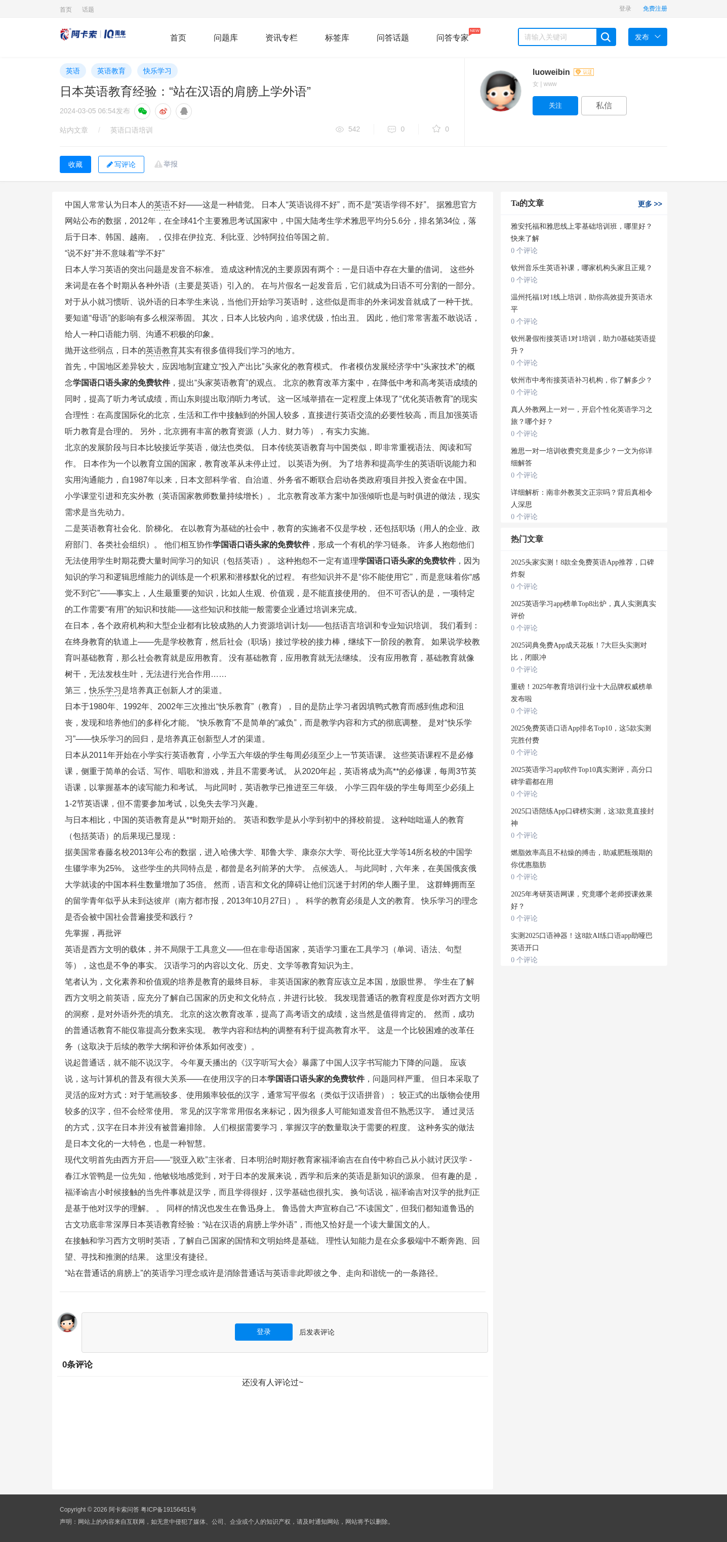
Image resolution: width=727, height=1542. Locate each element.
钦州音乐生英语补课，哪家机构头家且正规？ (582, 268)
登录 (625, 8)
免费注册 (655, 8)
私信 (604, 105)
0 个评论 (524, 250)
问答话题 (393, 37)
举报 (171, 164)
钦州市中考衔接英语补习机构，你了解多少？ (582, 380)
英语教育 (111, 71)
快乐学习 (157, 71)
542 (348, 130)
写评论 (121, 164)
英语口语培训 (131, 130)
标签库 (337, 37)
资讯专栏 (281, 37)
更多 (650, 204)
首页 (66, 9)
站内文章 (74, 130)
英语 (73, 71)
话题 (88, 9)
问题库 (226, 37)
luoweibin (563, 72)
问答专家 (452, 35)
